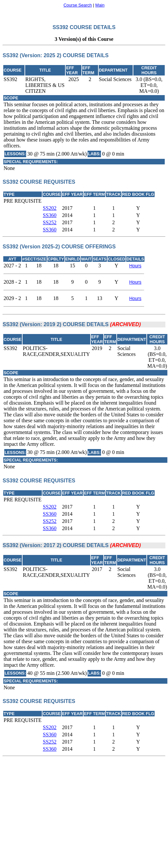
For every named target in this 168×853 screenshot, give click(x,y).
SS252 (50, 222)
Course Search (77, 5)
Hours (135, 265)
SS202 (50, 208)
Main (100, 5)
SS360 (50, 215)
